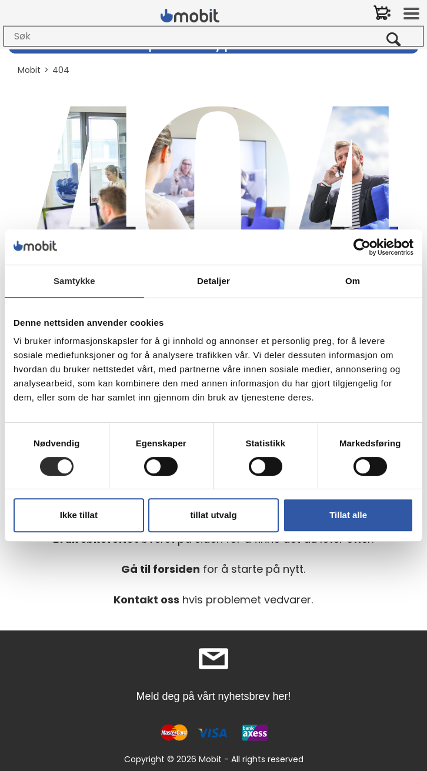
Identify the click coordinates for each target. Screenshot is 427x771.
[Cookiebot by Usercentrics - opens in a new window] (362, 247)
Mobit (29, 70)
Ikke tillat (79, 515)
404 (60, 70)
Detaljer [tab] (213, 281)
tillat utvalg (213, 515)
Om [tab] (352, 281)
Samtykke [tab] (74, 281)
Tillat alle (348, 515)
